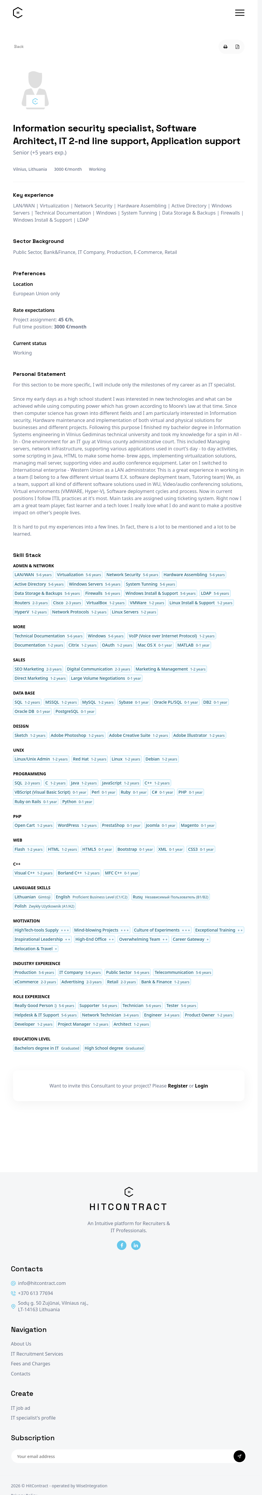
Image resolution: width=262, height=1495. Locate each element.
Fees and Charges (30, 1364)
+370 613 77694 (32, 1293)
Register (178, 1085)
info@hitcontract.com (38, 1283)
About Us (21, 1344)
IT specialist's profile (33, 1418)
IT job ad (20, 1408)
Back (19, 46)
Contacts (20, 1374)
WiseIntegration (91, 1485)
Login (201, 1085)
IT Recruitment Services (37, 1354)
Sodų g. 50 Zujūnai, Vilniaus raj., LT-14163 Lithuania (50, 1306)
